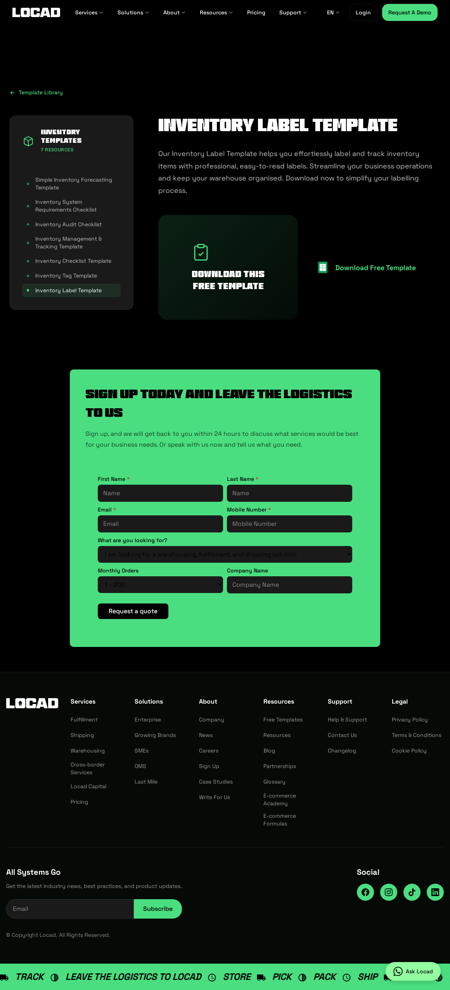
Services (89, 12)
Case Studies (216, 781)
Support (293, 12)
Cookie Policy (409, 750)
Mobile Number (249, 509)
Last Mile (146, 781)
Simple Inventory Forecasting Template (69, 183)
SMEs (142, 750)
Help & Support (347, 719)
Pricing (256, 12)
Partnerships (279, 766)
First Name (114, 478)
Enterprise (148, 719)
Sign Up (209, 766)
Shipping (82, 735)
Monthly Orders (118, 570)
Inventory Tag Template (62, 275)
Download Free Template (375, 267)
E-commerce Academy (279, 799)
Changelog (342, 750)
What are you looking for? (132, 540)
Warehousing (88, 750)
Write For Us (214, 797)
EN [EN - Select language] (333, 12)
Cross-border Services (88, 768)
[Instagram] (388, 892)
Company (211, 719)
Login (363, 12)
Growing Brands (155, 735)
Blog (269, 750)
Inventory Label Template (64, 290)
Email (107, 509)
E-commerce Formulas (279, 819)
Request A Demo (409, 12)
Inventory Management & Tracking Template (64, 242)
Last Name (242, 478)
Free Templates (283, 719)
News (206, 735)
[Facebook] (365, 892)
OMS (140, 766)
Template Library (36, 92)
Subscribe (158, 909)
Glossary (274, 781)
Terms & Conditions (416, 735)
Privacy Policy (410, 719)
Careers (208, 750)
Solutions (133, 12)
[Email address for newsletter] (70, 909)
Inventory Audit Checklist (64, 224)
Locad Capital (88, 786)
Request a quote (133, 611)
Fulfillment (84, 719)
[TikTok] (412, 892)
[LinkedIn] (435, 892)
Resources (216, 12)
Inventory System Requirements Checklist (62, 205)
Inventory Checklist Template (69, 260)
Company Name (247, 570)
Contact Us (342, 735)
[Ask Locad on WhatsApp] (413, 971)
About (174, 12)
